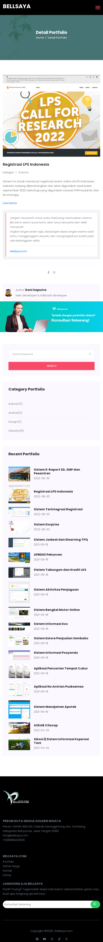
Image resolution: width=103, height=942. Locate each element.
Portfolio (8, 862)
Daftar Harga (11, 866)
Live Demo (10, 203)
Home (40, 37)
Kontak (7, 871)
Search (51, 366)
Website (23, 172)
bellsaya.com (18, 251)
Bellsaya (17, 6)
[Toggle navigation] (97, 8)
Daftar (7, 875)
